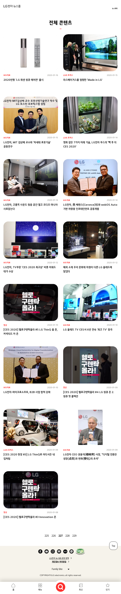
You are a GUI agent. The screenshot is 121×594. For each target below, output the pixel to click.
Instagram (53, 551)
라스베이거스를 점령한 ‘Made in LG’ (82, 79)
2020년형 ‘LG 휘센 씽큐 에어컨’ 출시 (23, 79)
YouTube (46, 551)
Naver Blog (59, 551)
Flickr (65, 551)
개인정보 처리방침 (59, 561)
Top (113, 545)
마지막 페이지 (86, 535)
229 (74, 535)
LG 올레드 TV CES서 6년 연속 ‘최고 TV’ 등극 (87, 329)
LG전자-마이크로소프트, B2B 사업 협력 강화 (26, 392)
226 (54, 535)
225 (47, 535)
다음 (81, 535)
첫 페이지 (35, 535)
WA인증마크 (80, 551)
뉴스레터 (115, 8)
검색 (60, 587)
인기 (108, 589)
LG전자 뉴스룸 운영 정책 (59, 558)
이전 (39, 535)
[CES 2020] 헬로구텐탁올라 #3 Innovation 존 (29, 517)
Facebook (40, 551)
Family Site (60, 569)
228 (67, 535)
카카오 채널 (71, 551)
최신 (81, 589)
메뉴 (40, 589)
